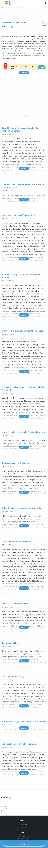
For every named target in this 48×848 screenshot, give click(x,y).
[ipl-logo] (8, 4)
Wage (2, 810)
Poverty (3, 812)
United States (4, 804)
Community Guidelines (24, 838)
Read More (24, 168)
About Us (24, 825)
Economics (4, 802)
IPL (2, 8)
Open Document (24, 844)
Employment (4, 808)
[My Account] (45, 3)
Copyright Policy (24, 836)
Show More (24, 72)
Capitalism (3, 806)
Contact (24, 827)
